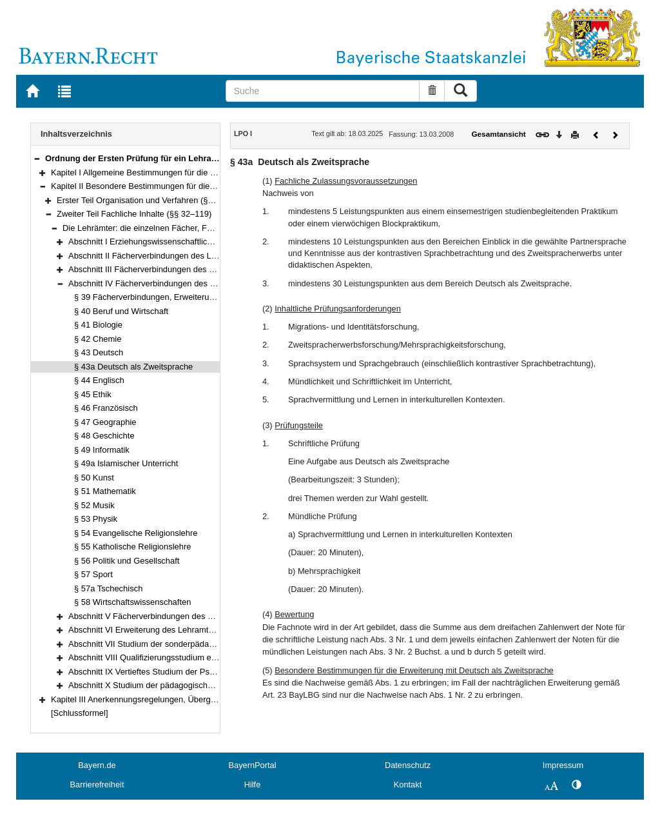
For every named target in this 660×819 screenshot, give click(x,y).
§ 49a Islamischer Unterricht (126, 463)
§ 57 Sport (93, 574)
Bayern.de (96, 765)
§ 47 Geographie (105, 422)
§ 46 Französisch (106, 408)
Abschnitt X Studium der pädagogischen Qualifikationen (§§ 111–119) (197, 685)
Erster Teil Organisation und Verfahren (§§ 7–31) (146, 200)
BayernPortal (253, 765)
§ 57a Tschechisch (108, 588)
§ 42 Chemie (97, 339)
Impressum (563, 765)
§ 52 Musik (94, 505)
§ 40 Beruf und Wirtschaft (121, 311)
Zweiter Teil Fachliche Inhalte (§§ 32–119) (134, 214)
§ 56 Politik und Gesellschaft (126, 561)
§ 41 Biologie (98, 325)
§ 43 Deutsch (98, 352)
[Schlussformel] (79, 713)
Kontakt (408, 784)
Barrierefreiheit (97, 784)
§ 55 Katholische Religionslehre (132, 546)
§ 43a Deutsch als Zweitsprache (133, 366)
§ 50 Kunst (94, 477)
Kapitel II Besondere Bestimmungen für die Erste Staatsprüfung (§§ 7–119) (190, 186)
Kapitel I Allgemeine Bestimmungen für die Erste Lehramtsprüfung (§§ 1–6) (190, 172)
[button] (37, 158)
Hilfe (252, 784)
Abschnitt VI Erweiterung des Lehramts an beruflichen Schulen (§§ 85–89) (205, 630)
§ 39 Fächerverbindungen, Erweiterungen (151, 297)
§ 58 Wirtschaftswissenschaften (132, 602)
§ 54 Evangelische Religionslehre (136, 533)
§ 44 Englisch (99, 380)
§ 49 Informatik (102, 450)
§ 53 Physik (95, 519)
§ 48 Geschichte (104, 435)
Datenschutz (408, 765)
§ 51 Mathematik (105, 491)
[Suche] (323, 91)
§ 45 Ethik (93, 394)
